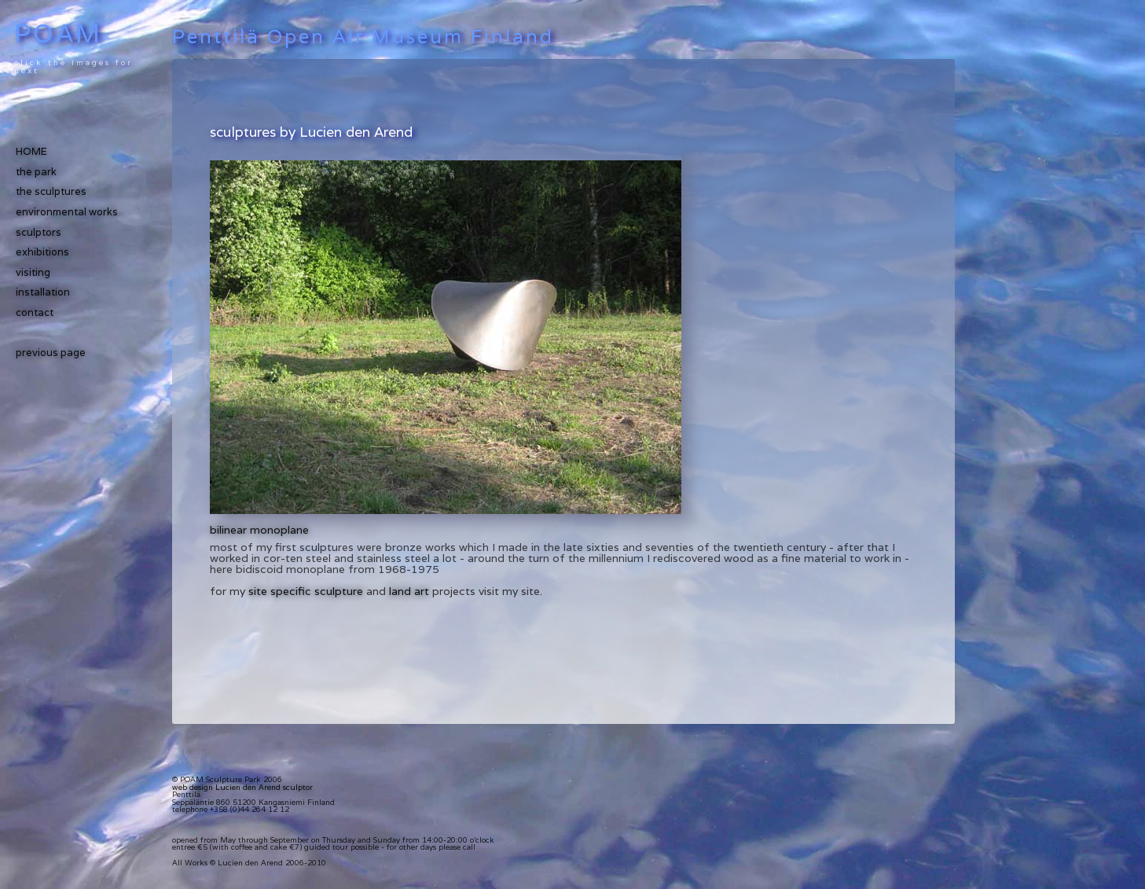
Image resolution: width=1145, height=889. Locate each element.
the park (36, 171)
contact (34, 312)
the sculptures (51, 191)
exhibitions (42, 252)
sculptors (38, 232)
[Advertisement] (394, 102)
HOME (31, 151)
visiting (33, 272)
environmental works (67, 212)
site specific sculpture (305, 591)
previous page (51, 352)
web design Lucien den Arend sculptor (242, 787)
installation (43, 292)
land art (409, 591)
